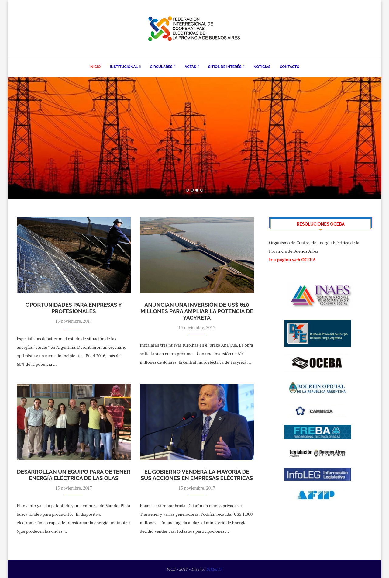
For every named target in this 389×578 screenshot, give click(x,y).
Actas (190, 67)
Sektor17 (214, 569)
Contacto (289, 67)
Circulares (161, 67)
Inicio (95, 67)
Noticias (261, 67)
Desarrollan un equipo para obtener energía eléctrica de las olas (73, 475)
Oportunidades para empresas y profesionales (74, 308)
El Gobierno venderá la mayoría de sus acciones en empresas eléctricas (197, 475)
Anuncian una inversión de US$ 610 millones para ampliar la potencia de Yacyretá (196, 311)
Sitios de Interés (224, 67)
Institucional (124, 67)
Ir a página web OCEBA (292, 259)
